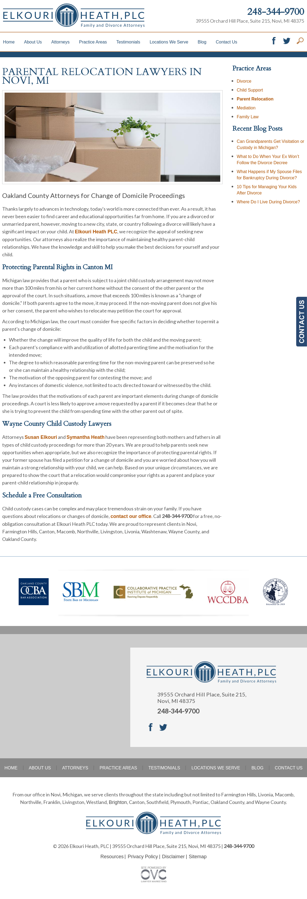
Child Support (250, 90)
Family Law (248, 117)
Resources (112, 856)
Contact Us (226, 42)
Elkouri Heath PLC (96, 231)
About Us (33, 42)
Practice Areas (93, 42)
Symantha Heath (85, 437)
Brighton (118, 802)
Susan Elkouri (41, 437)
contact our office (131, 516)
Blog (202, 42)
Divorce (244, 81)
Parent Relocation (255, 99)
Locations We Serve (169, 42)
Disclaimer (173, 856)
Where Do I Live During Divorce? (268, 202)
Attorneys (60, 42)
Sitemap (198, 856)
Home (9, 42)
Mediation (246, 108)
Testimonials (128, 42)
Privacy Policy (143, 856)
